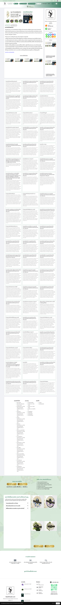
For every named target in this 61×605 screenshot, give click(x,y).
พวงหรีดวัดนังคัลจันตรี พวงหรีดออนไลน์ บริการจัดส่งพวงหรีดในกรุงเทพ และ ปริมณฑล (13, 145)
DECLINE (51, 603)
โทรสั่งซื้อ (11, 483)
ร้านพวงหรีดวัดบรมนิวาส (27, 113)
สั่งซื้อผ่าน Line (22, 483)
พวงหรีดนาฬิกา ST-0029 (27, 584)
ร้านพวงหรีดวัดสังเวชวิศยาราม (12, 226)
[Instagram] (53, 35)
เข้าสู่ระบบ (55, 0)
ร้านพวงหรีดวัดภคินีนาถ (10, 193)
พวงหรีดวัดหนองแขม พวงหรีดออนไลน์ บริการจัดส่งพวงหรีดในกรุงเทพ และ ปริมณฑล (47, 271)
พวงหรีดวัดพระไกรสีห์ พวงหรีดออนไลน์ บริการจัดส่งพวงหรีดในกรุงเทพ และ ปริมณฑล (30, 97)
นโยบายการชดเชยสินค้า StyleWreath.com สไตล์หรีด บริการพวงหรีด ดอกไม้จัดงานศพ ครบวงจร (21, 456)
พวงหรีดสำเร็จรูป (30, 415)
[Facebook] (49, 35)
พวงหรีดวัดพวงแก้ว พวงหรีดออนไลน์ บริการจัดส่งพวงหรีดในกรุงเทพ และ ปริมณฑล (13, 303)
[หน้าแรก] (14, 3)
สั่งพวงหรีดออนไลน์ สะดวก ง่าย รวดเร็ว (13, 505)
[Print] (53, 37)
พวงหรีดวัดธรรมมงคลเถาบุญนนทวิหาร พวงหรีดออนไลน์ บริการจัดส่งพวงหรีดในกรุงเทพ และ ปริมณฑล (13, 256)
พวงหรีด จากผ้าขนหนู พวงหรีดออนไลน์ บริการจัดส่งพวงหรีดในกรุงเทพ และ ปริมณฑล (47, 128)
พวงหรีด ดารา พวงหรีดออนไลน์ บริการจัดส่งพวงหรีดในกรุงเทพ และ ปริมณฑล (47, 332)
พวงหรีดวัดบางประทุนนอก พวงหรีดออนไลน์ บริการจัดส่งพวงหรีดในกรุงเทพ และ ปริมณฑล (30, 288)
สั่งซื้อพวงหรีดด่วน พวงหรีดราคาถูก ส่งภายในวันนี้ (15, 508)
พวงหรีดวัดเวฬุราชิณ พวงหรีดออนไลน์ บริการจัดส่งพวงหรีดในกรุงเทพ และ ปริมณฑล (47, 242)
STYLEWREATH (10, 3)
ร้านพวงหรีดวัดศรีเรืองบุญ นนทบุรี (12, 317)
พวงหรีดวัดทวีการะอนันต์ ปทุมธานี (12, 127)
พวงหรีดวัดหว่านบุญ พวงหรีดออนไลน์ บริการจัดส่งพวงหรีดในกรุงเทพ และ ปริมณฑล (30, 174)
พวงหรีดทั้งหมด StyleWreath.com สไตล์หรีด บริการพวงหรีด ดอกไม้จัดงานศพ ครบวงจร (21, 469)
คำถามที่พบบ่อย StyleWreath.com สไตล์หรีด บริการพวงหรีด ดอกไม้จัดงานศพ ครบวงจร (21, 463)
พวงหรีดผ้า (25, 362)
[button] (17, 503)
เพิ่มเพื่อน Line (49, 28)
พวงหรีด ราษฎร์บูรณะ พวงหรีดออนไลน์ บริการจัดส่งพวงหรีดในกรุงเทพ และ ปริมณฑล (13, 210)
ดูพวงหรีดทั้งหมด (23, 3)
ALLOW (57, 603)
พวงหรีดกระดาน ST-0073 (27, 589)
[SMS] (51, 37)
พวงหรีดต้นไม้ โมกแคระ (27, 593)
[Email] (49, 37)
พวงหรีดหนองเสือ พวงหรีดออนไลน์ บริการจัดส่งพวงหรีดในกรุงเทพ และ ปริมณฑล (29, 145)
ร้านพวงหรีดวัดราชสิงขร (27, 347)
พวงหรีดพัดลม (30, 411)
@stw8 (49, 29)
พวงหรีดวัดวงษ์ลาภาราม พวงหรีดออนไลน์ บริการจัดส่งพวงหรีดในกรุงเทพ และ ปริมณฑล (47, 195)
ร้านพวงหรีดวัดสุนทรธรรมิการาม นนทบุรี (29, 194)
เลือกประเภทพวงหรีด (31, 3)
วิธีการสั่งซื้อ (39, 3)
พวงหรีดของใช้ (30, 414)
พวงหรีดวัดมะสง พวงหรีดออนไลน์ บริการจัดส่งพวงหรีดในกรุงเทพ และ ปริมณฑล (29, 318)
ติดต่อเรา (52, 0)
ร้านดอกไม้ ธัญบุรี (43, 113)
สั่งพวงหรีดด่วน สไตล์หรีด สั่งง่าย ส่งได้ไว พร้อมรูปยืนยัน (47, 302)
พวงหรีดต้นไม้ (30, 412)
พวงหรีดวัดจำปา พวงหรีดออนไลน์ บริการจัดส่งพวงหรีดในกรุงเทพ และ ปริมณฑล (29, 242)
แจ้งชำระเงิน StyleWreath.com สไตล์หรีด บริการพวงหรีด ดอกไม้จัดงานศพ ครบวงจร (21, 414)
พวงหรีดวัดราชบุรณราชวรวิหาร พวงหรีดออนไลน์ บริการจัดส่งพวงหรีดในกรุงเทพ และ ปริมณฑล (47, 174)
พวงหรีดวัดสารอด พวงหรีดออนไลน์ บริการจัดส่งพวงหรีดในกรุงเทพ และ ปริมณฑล (46, 227)
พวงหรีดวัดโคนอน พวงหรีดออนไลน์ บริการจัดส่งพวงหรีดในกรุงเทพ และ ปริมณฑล (12, 242)
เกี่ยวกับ (49, 3)
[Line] (46, 35)
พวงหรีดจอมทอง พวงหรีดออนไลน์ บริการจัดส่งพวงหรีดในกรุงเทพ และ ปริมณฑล (29, 382)
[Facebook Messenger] (51, 35)
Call (29, 6)
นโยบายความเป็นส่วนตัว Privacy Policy (20, 404)
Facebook (40, 589)
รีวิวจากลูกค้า (45, 3)
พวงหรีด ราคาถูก (43, 144)
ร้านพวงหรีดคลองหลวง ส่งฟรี (11, 287)
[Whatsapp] (46, 37)
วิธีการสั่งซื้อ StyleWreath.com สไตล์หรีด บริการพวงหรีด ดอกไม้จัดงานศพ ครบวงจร (21, 450)
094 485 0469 (50, 26)
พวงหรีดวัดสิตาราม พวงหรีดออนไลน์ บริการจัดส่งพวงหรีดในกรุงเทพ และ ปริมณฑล (47, 256)
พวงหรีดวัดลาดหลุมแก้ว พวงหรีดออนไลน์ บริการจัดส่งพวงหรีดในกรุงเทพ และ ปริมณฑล (30, 271)
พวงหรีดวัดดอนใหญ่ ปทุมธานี (11, 81)
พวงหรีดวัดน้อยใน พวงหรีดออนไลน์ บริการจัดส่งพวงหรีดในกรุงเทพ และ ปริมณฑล (46, 349)
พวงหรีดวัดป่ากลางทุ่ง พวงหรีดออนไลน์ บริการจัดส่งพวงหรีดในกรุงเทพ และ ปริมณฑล (30, 82)
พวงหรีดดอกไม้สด (30, 402)
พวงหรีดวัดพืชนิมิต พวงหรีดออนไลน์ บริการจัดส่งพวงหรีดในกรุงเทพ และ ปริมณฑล (47, 288)
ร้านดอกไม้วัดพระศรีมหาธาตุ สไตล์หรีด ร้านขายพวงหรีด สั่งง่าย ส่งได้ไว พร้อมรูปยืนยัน (13, 97)
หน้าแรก (16, 3)
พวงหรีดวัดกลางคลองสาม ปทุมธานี (29, 301)
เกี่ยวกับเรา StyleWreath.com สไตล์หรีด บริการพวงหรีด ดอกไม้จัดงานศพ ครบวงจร (21, 426)
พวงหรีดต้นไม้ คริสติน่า (27, 600)
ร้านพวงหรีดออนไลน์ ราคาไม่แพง (12, 503)
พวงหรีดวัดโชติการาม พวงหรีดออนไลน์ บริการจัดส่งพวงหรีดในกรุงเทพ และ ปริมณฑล (30, 128)
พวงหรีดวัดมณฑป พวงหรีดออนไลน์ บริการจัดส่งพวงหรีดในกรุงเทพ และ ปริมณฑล (46, 82)
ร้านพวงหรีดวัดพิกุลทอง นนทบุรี (29, 209)
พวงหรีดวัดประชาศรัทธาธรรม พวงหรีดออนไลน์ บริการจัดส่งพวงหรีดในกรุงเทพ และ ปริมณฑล (13, 382)
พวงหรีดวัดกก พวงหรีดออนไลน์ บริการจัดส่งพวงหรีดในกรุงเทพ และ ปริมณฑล (47, 210)
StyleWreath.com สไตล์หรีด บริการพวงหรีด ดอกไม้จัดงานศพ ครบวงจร (21, 408)
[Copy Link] (55, 37)
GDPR (22, 603)
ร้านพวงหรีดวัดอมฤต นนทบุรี (11, 113)
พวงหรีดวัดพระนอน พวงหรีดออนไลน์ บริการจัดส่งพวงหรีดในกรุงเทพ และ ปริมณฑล (50, 75)
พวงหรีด (6, 52)
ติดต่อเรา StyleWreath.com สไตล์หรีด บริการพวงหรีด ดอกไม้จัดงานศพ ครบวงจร (21, 420)
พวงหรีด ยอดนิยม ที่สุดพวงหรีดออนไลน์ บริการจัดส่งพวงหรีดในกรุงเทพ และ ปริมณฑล (13, 271)
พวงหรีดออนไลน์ (11, 52)
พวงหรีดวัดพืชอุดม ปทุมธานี (28, 332)
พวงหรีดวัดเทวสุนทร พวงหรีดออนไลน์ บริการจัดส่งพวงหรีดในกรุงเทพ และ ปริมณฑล (13, 333)
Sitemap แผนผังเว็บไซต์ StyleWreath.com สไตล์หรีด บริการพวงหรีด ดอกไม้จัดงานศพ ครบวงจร (21, 433)
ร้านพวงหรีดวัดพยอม (44, 381)
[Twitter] (55, 35)
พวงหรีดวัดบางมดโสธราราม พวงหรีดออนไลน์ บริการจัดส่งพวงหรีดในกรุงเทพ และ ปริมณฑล (30, 227)
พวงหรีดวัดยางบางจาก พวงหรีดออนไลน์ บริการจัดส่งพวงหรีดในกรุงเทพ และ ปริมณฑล (50, 56)
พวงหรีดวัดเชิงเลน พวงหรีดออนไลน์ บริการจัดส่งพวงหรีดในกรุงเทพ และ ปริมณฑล (29, 256)
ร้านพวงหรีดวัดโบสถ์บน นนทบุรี (12, 347)
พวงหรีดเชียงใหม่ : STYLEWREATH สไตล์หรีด (9, 0)
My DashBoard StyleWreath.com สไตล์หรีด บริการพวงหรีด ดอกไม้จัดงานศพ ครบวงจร (21, 439)
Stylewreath (41, 590)
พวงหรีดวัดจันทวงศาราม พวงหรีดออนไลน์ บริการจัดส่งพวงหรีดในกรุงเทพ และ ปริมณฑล (47, 160)
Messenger (40, 592)
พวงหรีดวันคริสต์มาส (44, 96)
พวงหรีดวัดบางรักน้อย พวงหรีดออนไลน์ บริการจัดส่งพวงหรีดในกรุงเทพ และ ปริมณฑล (47, 363)
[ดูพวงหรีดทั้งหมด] (20, 3)
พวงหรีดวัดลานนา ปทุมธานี (28, 159)
